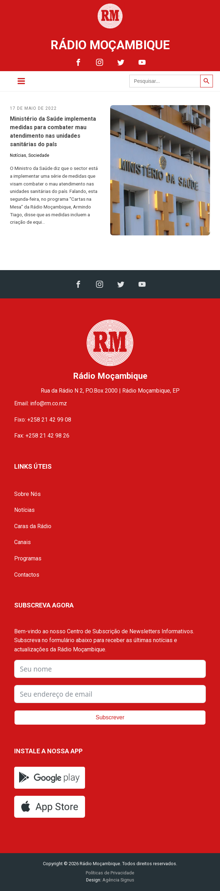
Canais (22, 542)
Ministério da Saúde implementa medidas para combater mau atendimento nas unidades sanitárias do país (53, 131)
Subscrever (110, 717)
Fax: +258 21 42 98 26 (41, 435)
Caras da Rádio (32, 526)
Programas (27, 558)
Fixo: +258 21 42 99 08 (42, 419)
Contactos (26, 574)
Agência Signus (117, 880)
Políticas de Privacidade (110, 872)
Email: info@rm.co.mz (40, 403)
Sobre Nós (27, 494)
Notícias (18, 155)
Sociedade (38, 155)
